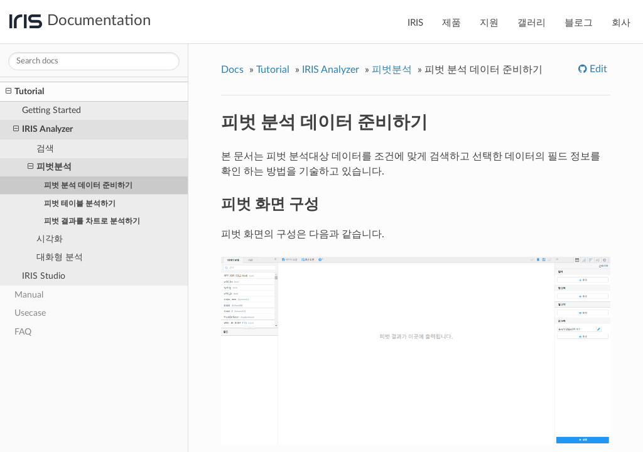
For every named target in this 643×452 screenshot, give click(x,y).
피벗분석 (50, 167)
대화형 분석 (59, 257)
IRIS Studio (43, 276)
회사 (621, 23)
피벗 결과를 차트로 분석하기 (92, 221)
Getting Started (51, 110)
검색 (45, 148)
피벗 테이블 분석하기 (80, 203)
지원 (489, 23)
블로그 (579, 23)
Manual (28, 294)
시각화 (49, 239)
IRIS (415, 23)
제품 (451, 23)
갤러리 (531, 23)
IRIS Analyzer (43, 129)
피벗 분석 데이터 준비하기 (88, 185)
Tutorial (25, 91)
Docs (232, 70)
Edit (597, 69)
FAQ (22, 331)
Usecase (30, 313)
